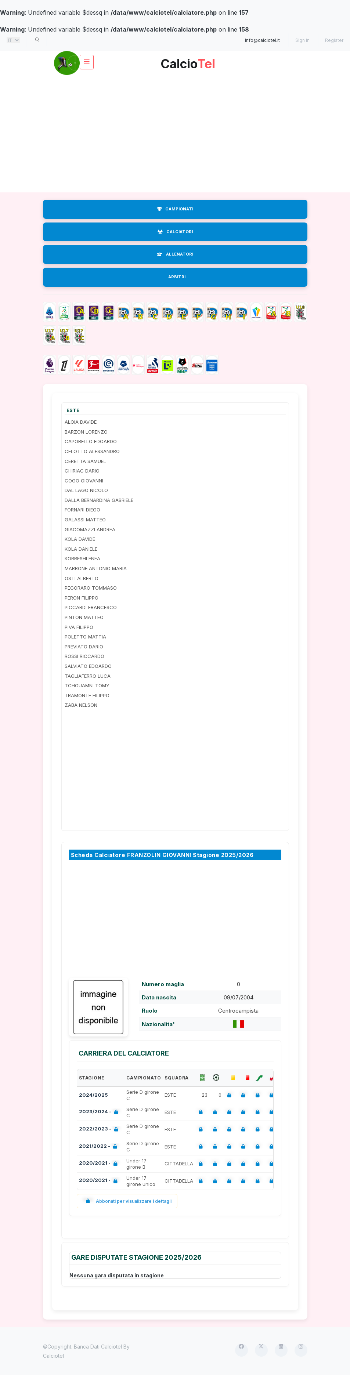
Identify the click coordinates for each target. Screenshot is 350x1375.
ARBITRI (176, 276)
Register (334, 40)
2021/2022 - (99, 1147)
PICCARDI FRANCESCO (91, 607)
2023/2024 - (100, 1112)
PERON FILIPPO (81, 598)
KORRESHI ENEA (82, 558)
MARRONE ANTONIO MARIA (96, 568)
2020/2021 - (99, 1164)
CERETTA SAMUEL (85, 461)
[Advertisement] (175, 133)
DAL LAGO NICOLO (86, 490)
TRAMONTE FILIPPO (87, 695)
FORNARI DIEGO (82, 510)
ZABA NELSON (81, 705)
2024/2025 (93, 1095)
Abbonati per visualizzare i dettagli (127, 1201)
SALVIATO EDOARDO (88, 666)
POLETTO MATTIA (85, 637)
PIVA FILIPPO (79, 627)
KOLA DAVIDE (80, 539)
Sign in (302, 40)
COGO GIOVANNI (84, 481)
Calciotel (53, 1356)
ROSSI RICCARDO (84, 656)
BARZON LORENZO (86, 432)
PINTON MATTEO (84, 617)
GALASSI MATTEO (85, 519)
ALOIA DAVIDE (81, 422)
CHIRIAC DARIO (82, 471)
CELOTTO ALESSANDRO (92, 451)
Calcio (188, 61)
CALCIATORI (175, 231)
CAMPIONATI (175, 208)
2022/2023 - (100, 1129)
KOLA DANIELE (81, 549)
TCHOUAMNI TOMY (87, 685)
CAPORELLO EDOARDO (91, 441)
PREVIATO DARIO (84, 646)
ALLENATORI (175, 254)
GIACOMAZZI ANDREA (90, 529)
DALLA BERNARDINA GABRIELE (99, 500)
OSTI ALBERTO (81, 578)
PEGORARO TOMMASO (91, 588)
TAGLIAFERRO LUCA (88, 676)
